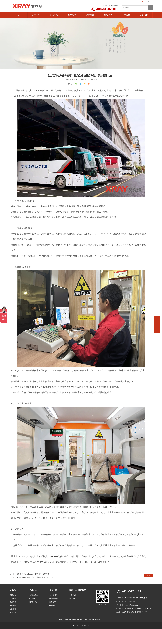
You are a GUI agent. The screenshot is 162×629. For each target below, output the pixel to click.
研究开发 (13, 606)
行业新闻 (72, 599)
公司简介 (13, 595)
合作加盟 (52, 606)
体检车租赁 (53, 599)
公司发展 (13, 599)
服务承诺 (52, 602)
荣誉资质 (13, 612)
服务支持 (90, 15)
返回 (148, 575)
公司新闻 (72, 595)
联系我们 (144, 15)
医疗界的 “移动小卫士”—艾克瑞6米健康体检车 (34, 574)
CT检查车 (33, 599)
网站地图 (82, 590)
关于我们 (36, 15)
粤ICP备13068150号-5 (81, 625)
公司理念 (13, 602)
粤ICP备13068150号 (84, 619)
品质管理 (13, 609)
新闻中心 (108, 15)
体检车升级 (53, 595)
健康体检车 (33, 595)
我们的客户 (33, 602)
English (149, 1)
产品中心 (54, 15)
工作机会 (126, 15)
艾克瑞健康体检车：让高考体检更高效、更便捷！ (35, 577)
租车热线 (72, 15)
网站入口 (101, 619)
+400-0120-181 (131, 591)
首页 (18, 15)
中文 (143, 1)
